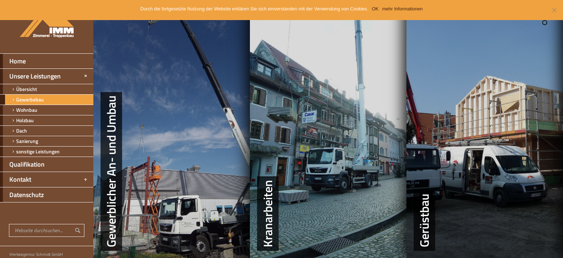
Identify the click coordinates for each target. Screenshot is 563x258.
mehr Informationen (402, 8)
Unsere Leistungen (44, 76)
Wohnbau (18, 110)
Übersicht (18, 89)
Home (13, 61)
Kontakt (44, 179)
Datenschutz (22, 194)
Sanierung (19, 141)
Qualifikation (22, 164)
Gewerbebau (22, 100)
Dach (13, 131)
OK (375, 8)
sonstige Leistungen (30, 152)
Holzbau (17, 120)
